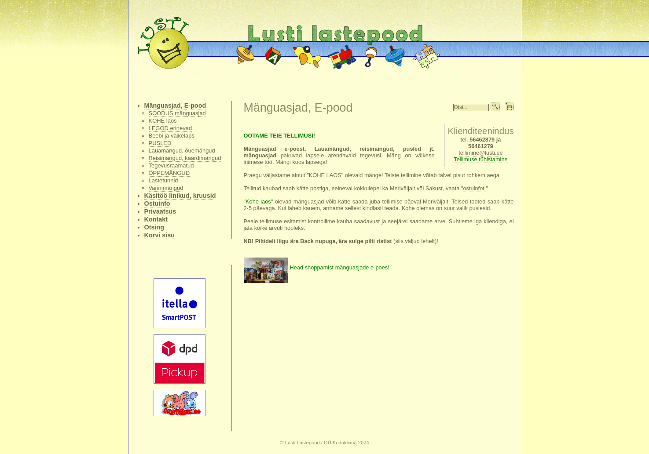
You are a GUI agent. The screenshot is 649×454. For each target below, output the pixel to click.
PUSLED (160, 143)
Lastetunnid (163, 180)
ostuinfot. (474, 188)
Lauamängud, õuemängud (182, 150)
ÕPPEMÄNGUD (169, 173)
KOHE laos (163, 120)
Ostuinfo (157, 203)
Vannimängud (166, 188)
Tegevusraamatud (171, 165)
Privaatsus (160, 211)
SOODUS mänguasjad (177, 113)
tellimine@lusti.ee (480, 152)
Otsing (154, 227)
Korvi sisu (159, 235)
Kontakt (156, 219)
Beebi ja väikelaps (171, 135)
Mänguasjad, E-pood (175, 105)
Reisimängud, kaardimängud (185, 158)
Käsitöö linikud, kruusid (180, 195)
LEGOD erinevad (170, 128)
